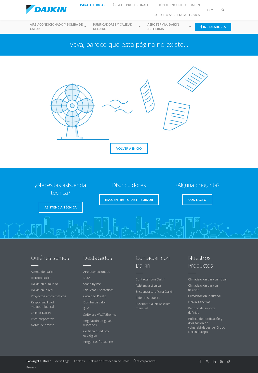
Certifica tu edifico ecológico (96, 333)
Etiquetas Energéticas (98, 290)
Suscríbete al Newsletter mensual (153, 306)
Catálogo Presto (94, 296)
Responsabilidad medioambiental (42, 304)
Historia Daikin (41, 278)
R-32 (86, 278)
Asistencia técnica (148, 285)
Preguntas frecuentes (98, 342)
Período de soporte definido (202, 310)
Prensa (31, 367)
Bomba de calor (94, 302)
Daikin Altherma (199, 302)
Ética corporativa (43, 319)
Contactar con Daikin (150, 279)
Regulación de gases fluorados (97, 323)
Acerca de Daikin (42, 272)
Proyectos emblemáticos (48, 296)
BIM (86, 308)
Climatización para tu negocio (203, 287)
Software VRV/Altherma (99, 314)
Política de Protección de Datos (109, 361)
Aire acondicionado (96, 272)
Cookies (79, 361)
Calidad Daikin (41, 313)
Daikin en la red (42, 290)
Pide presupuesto (148, 298)
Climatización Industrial (204, 296)
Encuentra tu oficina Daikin (154, 291)
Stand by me (92, 284)
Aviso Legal (62, 361)
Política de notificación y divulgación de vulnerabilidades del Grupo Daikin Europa (206, 325)
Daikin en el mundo (44, 284)
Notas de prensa (42, 325)
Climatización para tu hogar (207, 279)
